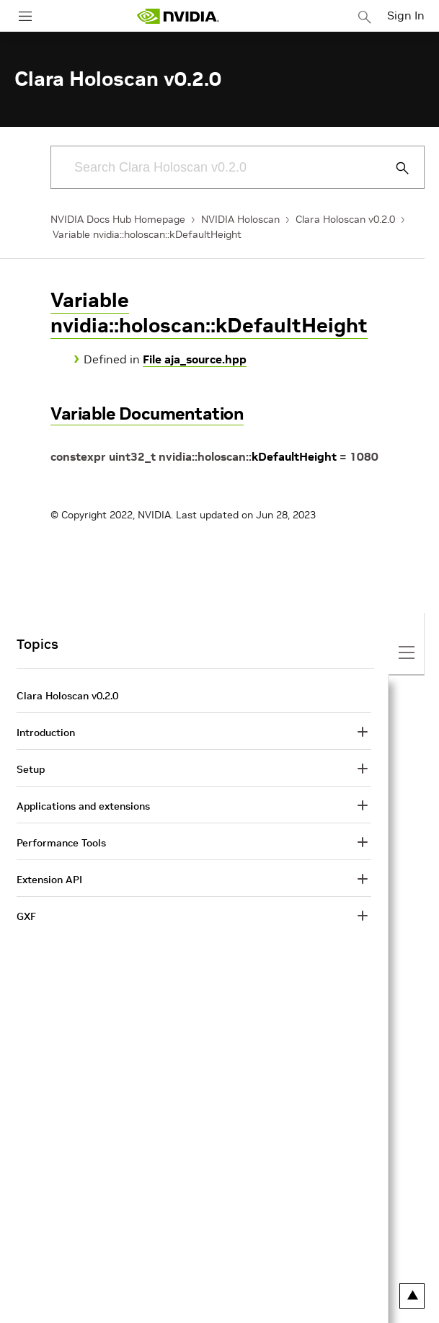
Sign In (406, 15)
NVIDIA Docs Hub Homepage (117, 219)
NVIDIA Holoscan (240, 219)
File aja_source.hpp (195, 359)
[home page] (178, 16)
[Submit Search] (394, 168)
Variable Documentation (147, 413)
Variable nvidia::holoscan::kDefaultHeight (147, 234)
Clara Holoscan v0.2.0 (345, 219)
